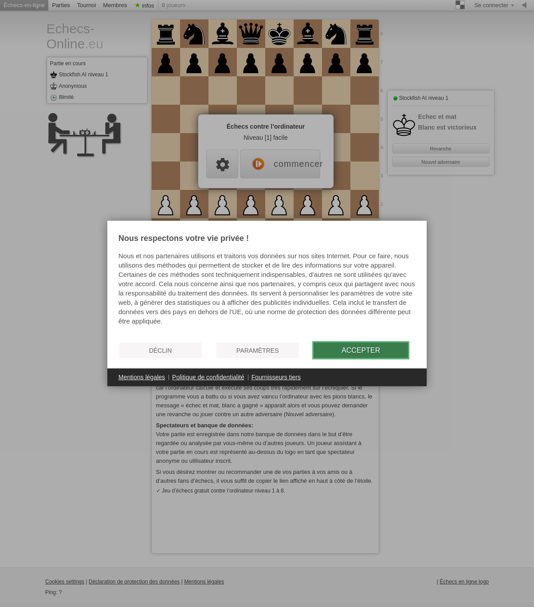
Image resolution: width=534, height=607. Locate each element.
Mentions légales (141, 377)
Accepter (361, 350)
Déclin (160, 350)
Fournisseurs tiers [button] (276, 377)
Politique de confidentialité (208, 377)
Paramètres (257, 350)
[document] (267, 284)
